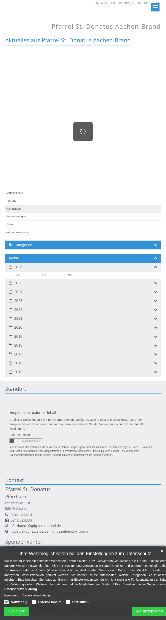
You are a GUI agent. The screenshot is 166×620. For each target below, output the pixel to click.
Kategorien (23, 245)
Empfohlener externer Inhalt (33, 412)
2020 (18, 327)
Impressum (11, 611)
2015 (18, 372)
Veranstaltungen (16, 216)
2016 (18, 363)
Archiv (14, 258)
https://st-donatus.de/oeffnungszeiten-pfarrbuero (49, 531)
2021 (18, 318)
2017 (18, 354)
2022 (18, 310)
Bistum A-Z (126, 3)
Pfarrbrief (11, 200)
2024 (18, 292)
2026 (18, 267)
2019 (18, 336)
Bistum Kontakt (149, 3)
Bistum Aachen (104, 3)
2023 (18, 301)
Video (9, 224)
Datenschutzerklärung (20, 604)
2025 (18, 283)
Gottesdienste (14, 192)
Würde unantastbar (18, 232)
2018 (18, 345)
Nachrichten (13, 208)
